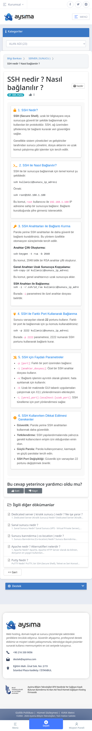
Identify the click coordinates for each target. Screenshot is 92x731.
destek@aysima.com (24, 659)
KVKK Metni (67, 712)
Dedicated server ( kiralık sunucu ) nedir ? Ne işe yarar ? (46, 515)
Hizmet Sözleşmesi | (48, 712)
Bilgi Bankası (14, 58)
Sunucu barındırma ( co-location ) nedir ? (46, 537)
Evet (16, 490)
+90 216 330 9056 (22, 652)
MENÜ (81, 17)
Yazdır (78, 86)
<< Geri (12, 572)
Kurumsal (13, 4)
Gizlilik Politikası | (26, 712)
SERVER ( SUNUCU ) (39, 58)
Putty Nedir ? (46, 561)
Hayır (33, 490)
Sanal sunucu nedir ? (46, 526)
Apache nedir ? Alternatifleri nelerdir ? (46, 549)
